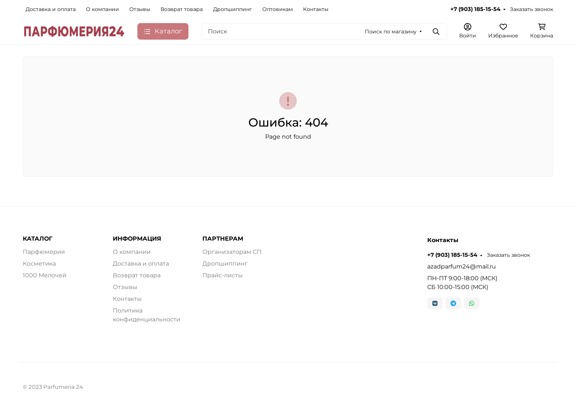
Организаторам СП (232, 251)
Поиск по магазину (391, 31)
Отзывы (139, 9)
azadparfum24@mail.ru (461, 266)
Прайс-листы (222, 275)
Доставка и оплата (51, 9)
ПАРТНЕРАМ (222, 239)
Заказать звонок (531, 9)
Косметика (39, 263)
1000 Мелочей (44, 275)
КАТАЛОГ (37, 239)
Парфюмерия (44, 251)
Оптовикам (277, 9)
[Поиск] (324, 31)
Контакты (315, 9)
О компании (102, 9)
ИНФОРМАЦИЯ (137, 239)
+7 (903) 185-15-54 (475, 9)
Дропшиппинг (232, 9)
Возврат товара (182, 9)
